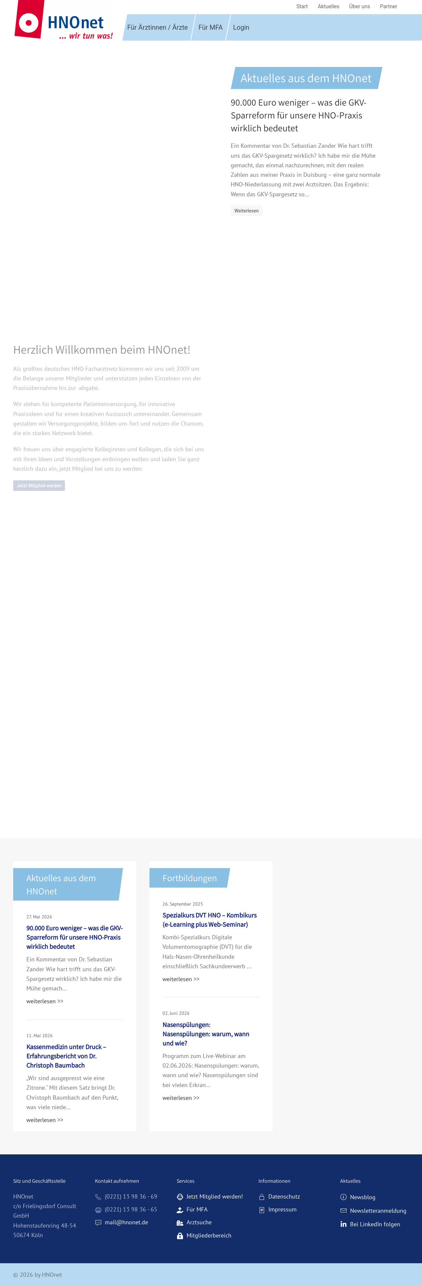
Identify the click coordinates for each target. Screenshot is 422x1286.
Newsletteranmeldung (373, 1210)
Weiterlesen (246, 210)
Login (241, 27)
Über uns (359, 6)
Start (302, 6)
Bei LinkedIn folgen (370, 1224)
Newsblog (358, 1197)
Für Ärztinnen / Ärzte (157, 27)
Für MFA (210, 27)
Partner (389, 6)
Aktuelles (329, 6)
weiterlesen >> (44, 1001)
